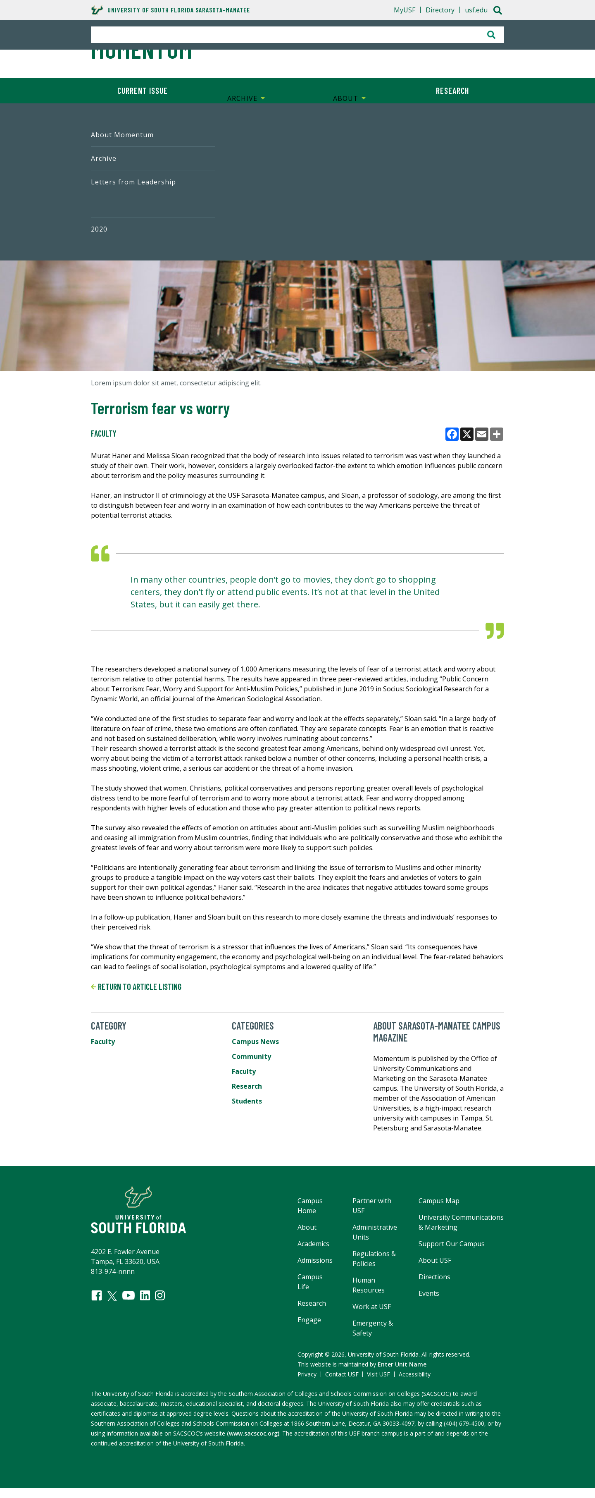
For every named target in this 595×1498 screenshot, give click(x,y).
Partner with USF (371, 1205)
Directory (440, 10)
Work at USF (371, 1306)
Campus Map (439, 1200)
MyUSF (404, 10)
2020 (99, 229)
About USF (435, 1260)
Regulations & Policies (374, 1258)
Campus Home (310, 1205)
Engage (309, 1319)
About (307, 1227)
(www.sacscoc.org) (253, 1433)
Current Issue (142, 91)
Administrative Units (374, 1232)
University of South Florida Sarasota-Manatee (170, 10)
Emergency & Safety (372, 1328)
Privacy (307, 1374)
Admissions (315, 1260)
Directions (434, 1276)
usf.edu (476, 10)
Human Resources (368, 1285)
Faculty (104, 433)
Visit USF (378, 1374)
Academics (313, 1243)
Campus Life (310, 1281)
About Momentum (122, 134)
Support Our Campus (452, 1243)
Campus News (255, 1041)
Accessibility (415, 1374)
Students (247, 1101)
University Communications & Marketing (461, 1222)
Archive (104, 158)
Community (251, 1056)
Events (429, 1293)
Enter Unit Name (402, 1364)
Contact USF (342, 1374)
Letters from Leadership (133, 181)
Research (452, 91)
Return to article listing (136, 986)
